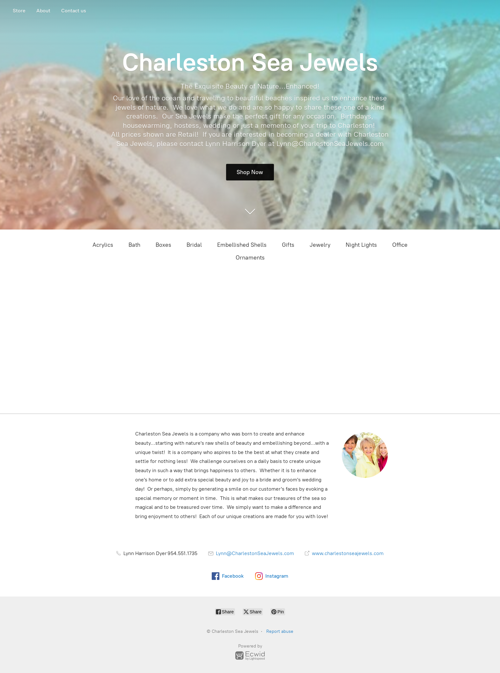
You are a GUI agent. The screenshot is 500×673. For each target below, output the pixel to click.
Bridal (194, 244)
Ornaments (250, 257)
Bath (134, 244)
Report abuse (279, 631)
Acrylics (102, 244)
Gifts (288, 244)
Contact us (73, 11)
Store (19, 11)
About (43, 11)
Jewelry (320, 244)
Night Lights (361, 244)
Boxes (163, 244)
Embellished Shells (242, 244)
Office (400, 244)
